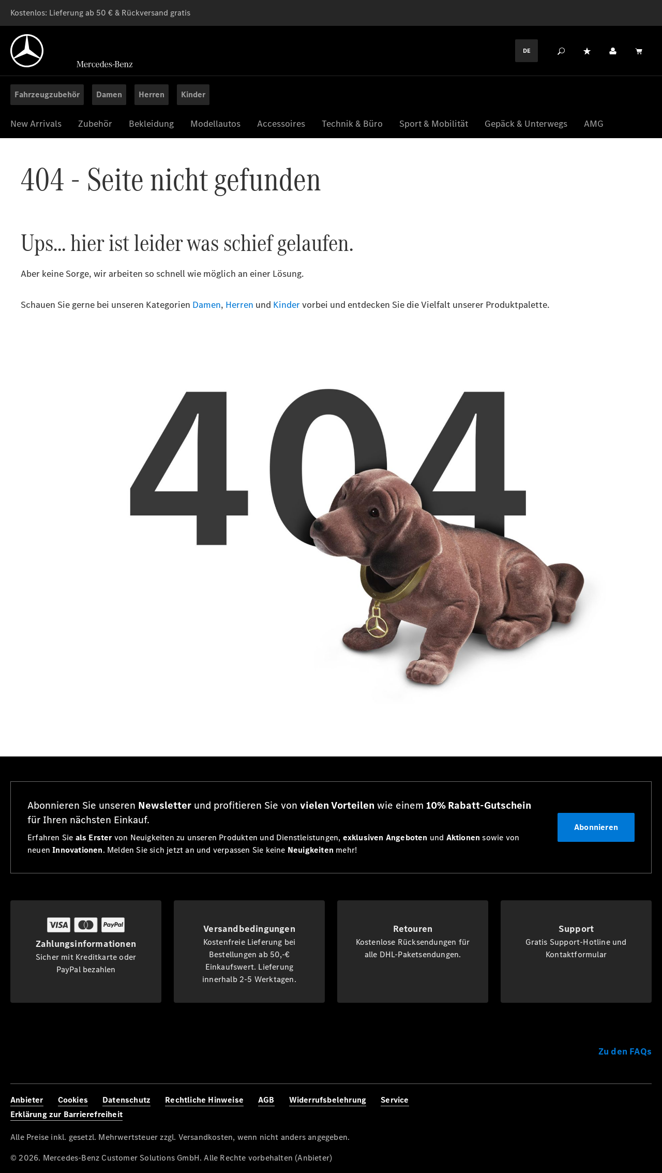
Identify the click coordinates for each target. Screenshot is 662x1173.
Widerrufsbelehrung (328, 1099)
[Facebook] (572, 1107)
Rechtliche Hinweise (204, 1099)
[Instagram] (594, 1107)
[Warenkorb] (639, 50)
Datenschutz (126, 1099)
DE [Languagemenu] (527, 51)
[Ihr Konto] (613, 50)
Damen (206, 305)
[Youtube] (640, 1107)
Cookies (73, 1099)
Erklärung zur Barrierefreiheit (66, 1114)
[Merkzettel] (587, 50)
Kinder (286, 305)
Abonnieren (596, 827)
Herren (239, 305)
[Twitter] (617, 1107)
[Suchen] (561, 50)
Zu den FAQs (625, 1051)
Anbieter (26, 1099)
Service (395, 1099)
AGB (266, 1099)
